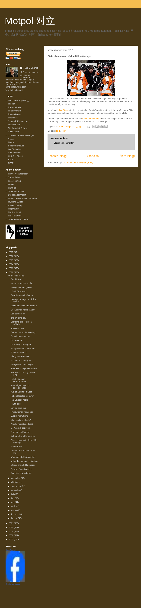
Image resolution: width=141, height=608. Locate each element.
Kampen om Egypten (20, 432)
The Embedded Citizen (18, 219)
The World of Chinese (18, 128)
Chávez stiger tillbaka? (21, 420)
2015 (11, 260)
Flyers (11, 142)
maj (13, 502)
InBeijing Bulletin (15, 202)
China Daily (13, 131)
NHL (58, 131)
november (16, 478)
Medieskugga (14, 125)
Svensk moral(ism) (19, 416)
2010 (11, 527)
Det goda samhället (17, 195)
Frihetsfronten (14, 111)
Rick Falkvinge (15, 216)
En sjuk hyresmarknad (21, 336)
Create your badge (13, 584)
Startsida (93, 156)
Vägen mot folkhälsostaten (23, 457)
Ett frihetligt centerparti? (21, 344)
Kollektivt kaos (17, 328)
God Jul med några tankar (22, 310)
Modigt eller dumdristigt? (22, 364)
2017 (11, 252)
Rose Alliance (14, 114)
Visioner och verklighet (21, 360)
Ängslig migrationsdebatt (22, 424)
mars (13, 510)
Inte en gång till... (18, 318)
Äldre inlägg (127, 156)
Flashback (12, 118)
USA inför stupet (18, 291)
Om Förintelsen (15, 149)
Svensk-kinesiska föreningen (21, 135)
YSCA (11, 139)
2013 (11, 268)
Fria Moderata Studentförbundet (22, 198)
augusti (15, 490)
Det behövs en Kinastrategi (23, 332)
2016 (11, 256)
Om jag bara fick (18, 408)
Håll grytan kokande (20, 356)
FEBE (10, 163)
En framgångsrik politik (21, 469)
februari (15, 514)
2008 (11, 535)
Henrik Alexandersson (18, 174)
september (16, 486)
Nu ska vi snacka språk (21, 283)
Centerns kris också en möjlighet (21, 323)
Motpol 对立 (30, 21)
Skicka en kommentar (64, 143)
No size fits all (14, 212)
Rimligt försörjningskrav (21, 287)
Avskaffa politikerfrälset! (21, 392)
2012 (11, 272)
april (13, 506)
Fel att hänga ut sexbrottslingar (18, 380)
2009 (11, 531)
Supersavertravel (16, 146)
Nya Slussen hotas (19, 400)
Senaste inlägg (57, 156)
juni (13, 498)
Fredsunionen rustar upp (22, 412)
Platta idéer (16, 404)
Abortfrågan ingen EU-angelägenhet (21, 386)
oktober (15, 482)
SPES (11, 159)
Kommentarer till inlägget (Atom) (78, 162)
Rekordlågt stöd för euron (22, 396)
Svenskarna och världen (22, 295)
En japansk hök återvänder (23, 348)
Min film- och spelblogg (18, 100)
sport (63, 131)
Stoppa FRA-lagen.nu (18, 121)
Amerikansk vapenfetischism (24, 368)
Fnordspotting (14, 181)
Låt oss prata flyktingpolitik (23, 465)
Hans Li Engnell (30, 68)
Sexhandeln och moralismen (24, 305)
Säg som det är (18, 314)
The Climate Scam (16, 191)
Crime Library (14, 153)
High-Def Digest (15, 156)
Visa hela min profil (14, 90)
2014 (11, 264)
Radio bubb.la (14, 107)
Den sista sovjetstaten (21, 473)
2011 (11, 523)
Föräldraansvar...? (19, 352)
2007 (11, 539)
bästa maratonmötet (91, 118)
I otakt (11, 184)
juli (12, 494)
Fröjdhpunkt (13, 209)
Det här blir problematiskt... (23, 436)
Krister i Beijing (15, 205)
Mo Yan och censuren (20, 428)
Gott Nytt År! (16, 279)
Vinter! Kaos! (16, 446)
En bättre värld (17, 340)
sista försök (63, 110)
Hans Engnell (11, 550)
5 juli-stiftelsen (14, 177)
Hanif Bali (12, 188)
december (16, 276)
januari (14, 518)
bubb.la (11, 104)
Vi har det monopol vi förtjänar (24, 461)
